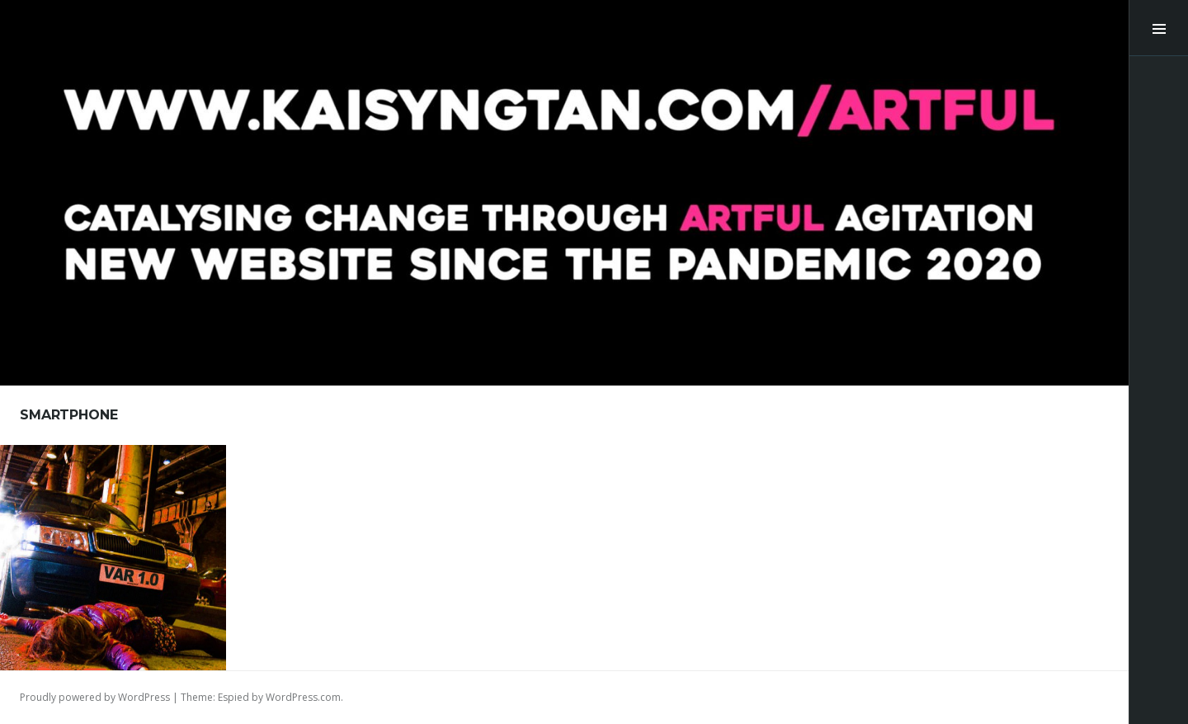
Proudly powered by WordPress (95, 697)
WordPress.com (303, 697)
